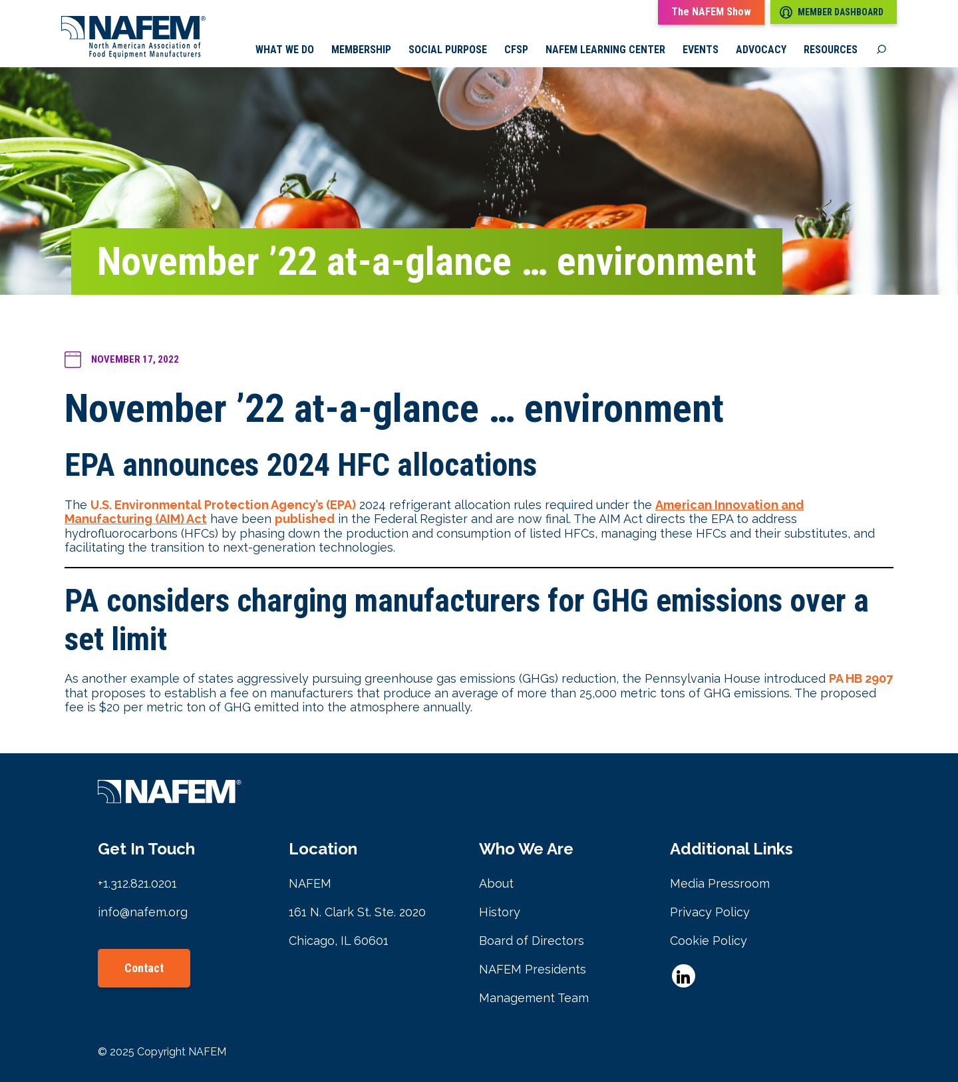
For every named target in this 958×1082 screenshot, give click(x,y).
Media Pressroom (720, 883)
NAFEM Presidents (532, 969)
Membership (361, 50)
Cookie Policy (708, 941)
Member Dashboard (831, 12)
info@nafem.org (143, 912)
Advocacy (761, 50)
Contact (144, 968)
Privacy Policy (710, 912)
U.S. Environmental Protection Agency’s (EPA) (223, 505)
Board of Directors (531, 941)
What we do (284, 50)
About (496, 883)
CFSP (516, 50)
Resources (831, 50)
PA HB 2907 (861, 678)
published (305, 519)
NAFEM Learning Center (605, 50)
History (499, 912)
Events (700, 50)
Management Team (534, 998)
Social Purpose (447, 50)
